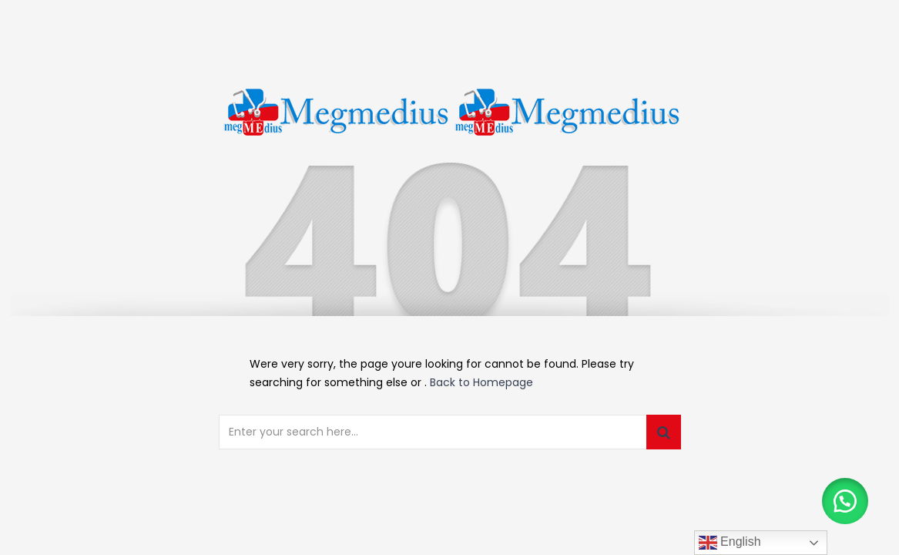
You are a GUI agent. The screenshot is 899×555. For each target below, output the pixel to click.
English (730, 542)
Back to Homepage (481, 382)
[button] (845, 501)
